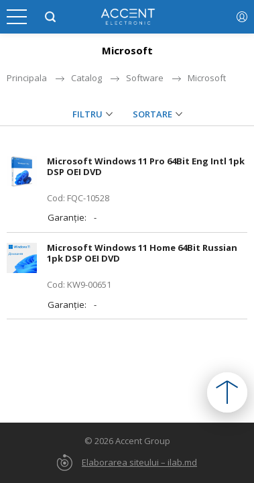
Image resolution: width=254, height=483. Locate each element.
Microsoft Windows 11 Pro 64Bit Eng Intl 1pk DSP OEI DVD (146, 166)
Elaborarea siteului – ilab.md (139, 462)
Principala (27, 78)
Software (145, 78)
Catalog (86, 78)
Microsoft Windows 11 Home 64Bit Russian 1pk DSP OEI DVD (142, 252)
